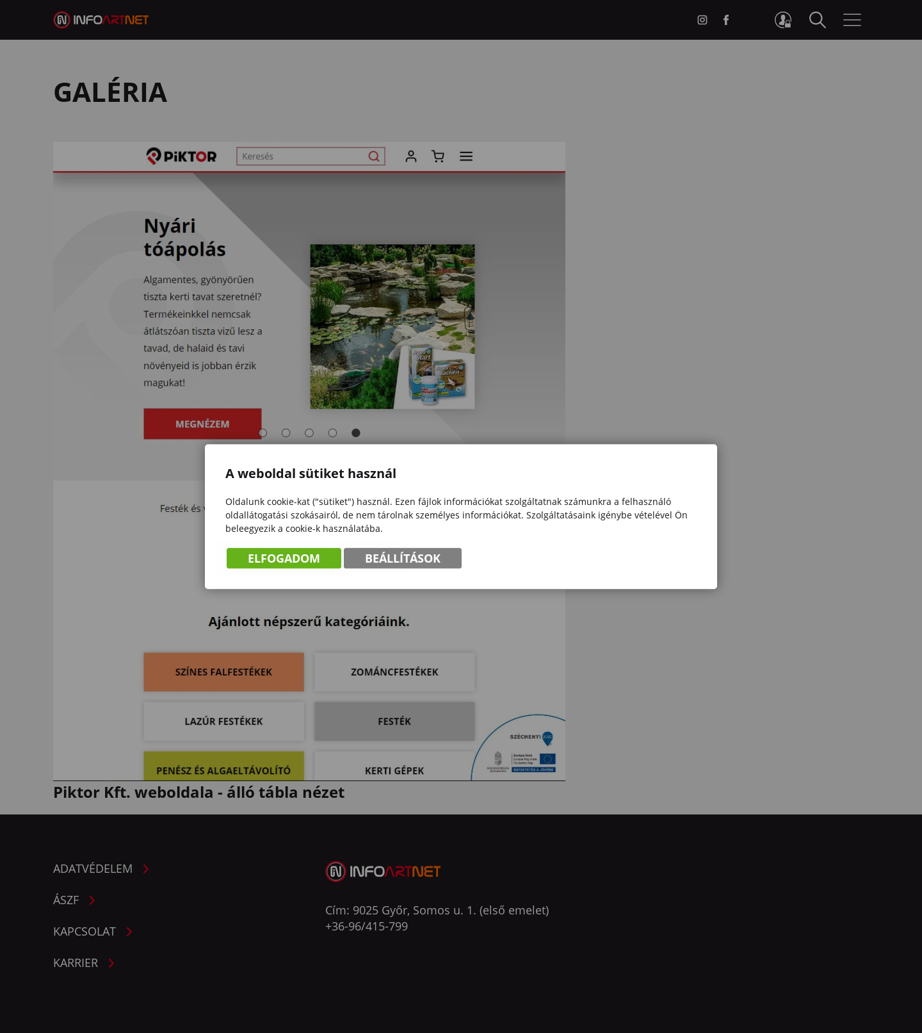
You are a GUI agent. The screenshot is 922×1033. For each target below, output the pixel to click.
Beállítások (403, 558)
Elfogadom (284, 558)
